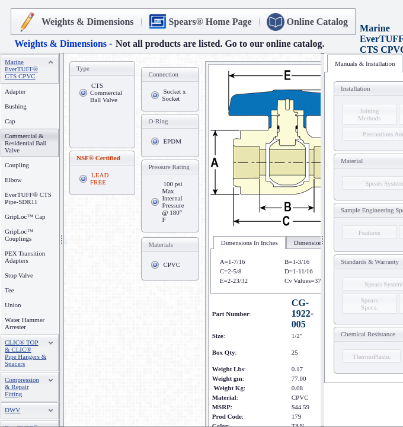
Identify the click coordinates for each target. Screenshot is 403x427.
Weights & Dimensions (87, 22)
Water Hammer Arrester (24, 323)
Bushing (16, 106)
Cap (10, 121)
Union (13, 304)
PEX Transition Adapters (25, 257)
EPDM (172, 141)
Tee (9, 290)
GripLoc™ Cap (25, 216)
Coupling (17, 164)
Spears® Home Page (210, 22)
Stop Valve (19, 275)
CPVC (171, 264)
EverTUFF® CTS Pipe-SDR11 (28, 198)
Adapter (15, 91)
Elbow (13, 179)
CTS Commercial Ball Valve (106, 92)
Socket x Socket (173, 95)
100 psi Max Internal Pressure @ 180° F (173, 201)
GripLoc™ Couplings (19, 235)
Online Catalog (317, 22)
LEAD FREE (99, 178)
